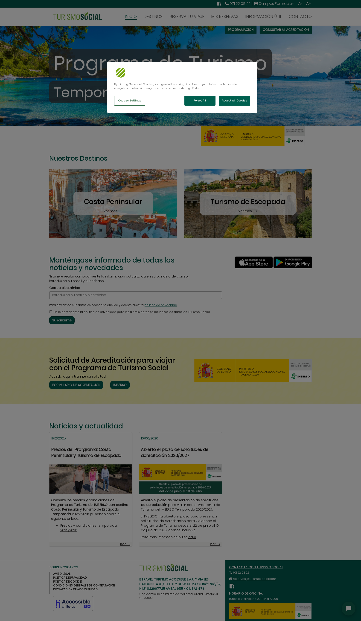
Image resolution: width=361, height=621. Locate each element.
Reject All (200, 100)
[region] (182, 87)
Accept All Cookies (234, 100)
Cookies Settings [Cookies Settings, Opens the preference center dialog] (129, 100)
